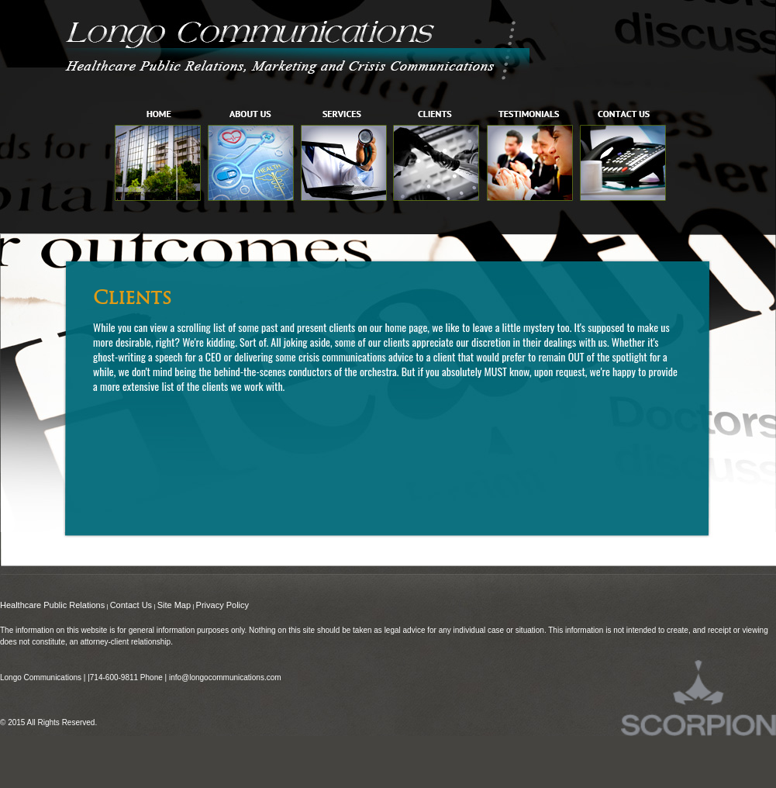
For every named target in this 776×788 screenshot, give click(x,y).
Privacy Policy (222, 605)
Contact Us (131, 605)
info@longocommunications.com (225, 677)
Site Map (174, 605)
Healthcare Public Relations (52, 605)
